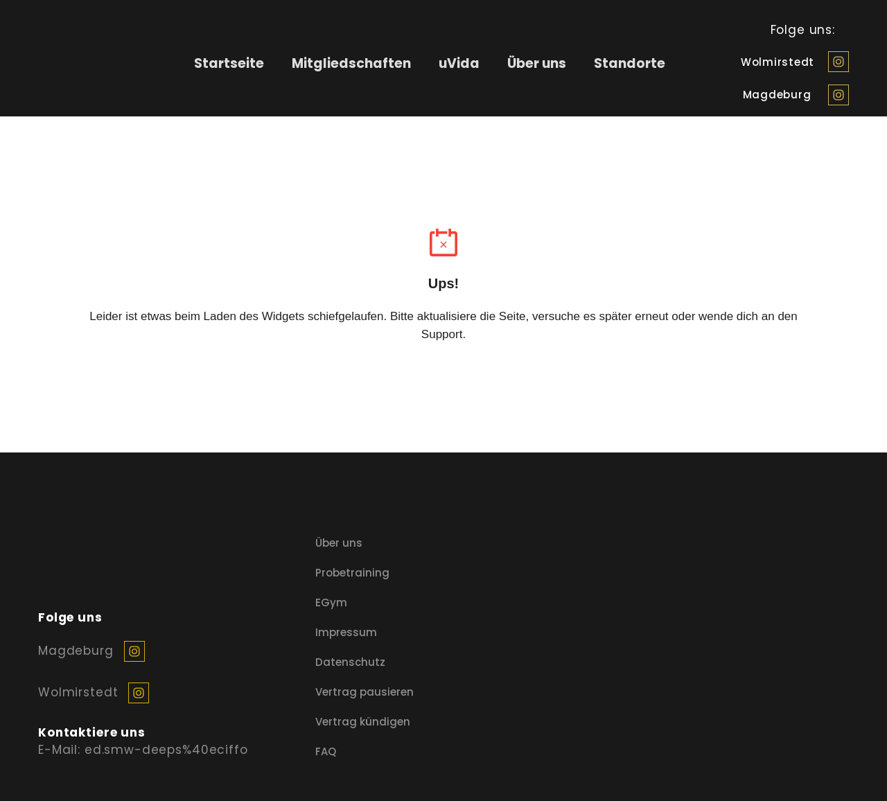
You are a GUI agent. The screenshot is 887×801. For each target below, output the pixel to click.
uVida (459, 63)
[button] (838, 61)
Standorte (629, 63)
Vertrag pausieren (364, 692)
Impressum (346, 632)
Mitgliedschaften (351, 63)
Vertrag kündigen (362, 721)
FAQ (325, 751)
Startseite (229, 63)
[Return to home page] (84, 63)
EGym (331, 602)
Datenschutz (350, 662)
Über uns (536, 63)
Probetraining (352, 572)
